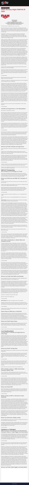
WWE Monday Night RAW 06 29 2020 (13, 10)
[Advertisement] (14, 475)
